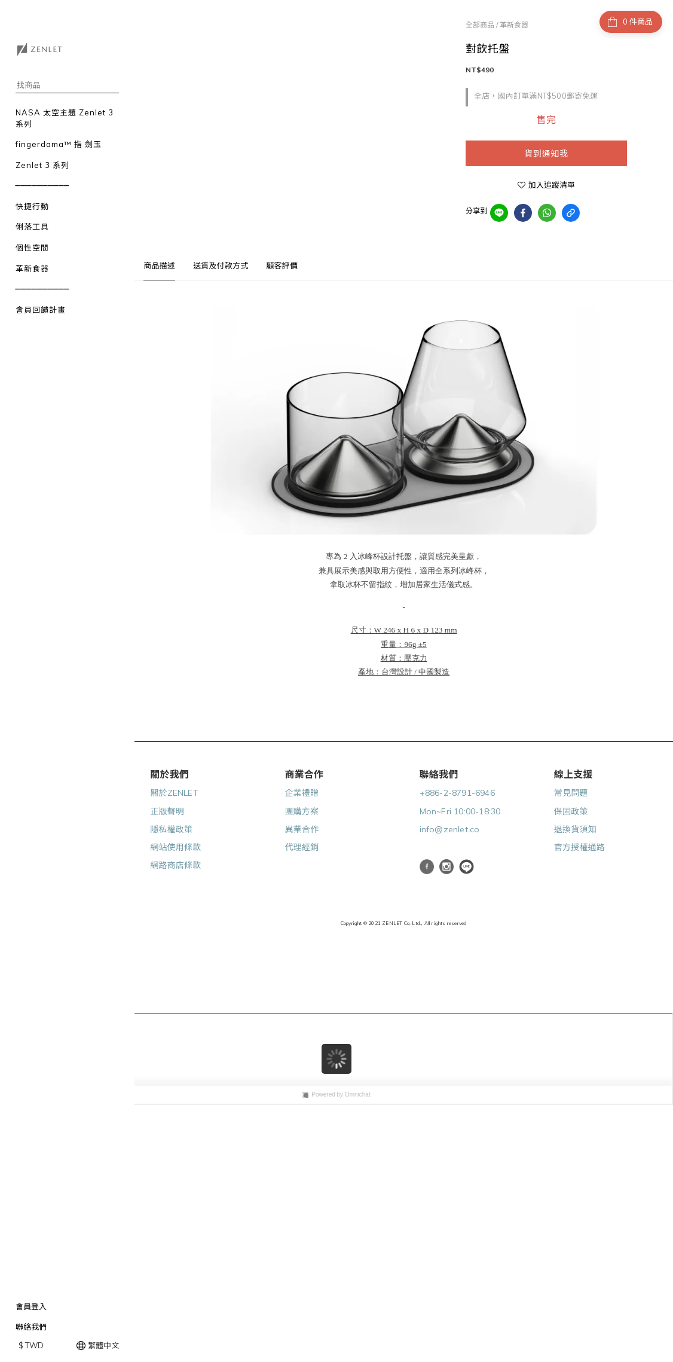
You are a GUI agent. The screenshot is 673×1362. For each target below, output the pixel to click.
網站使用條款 (175, 847)
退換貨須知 (575, 829)
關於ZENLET (174, 792)
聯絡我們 (31, 1327)
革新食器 (514, 24)
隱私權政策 (171, 829)
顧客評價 (282, 265)
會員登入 (31, 1306)
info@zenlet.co (450, 829)
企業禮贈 (302, 792)
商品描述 (159, 265)
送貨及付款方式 (220, 265)
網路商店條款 (175, 865)
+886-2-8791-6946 (457, 792)
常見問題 (571, 792)
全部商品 (480, 24)
